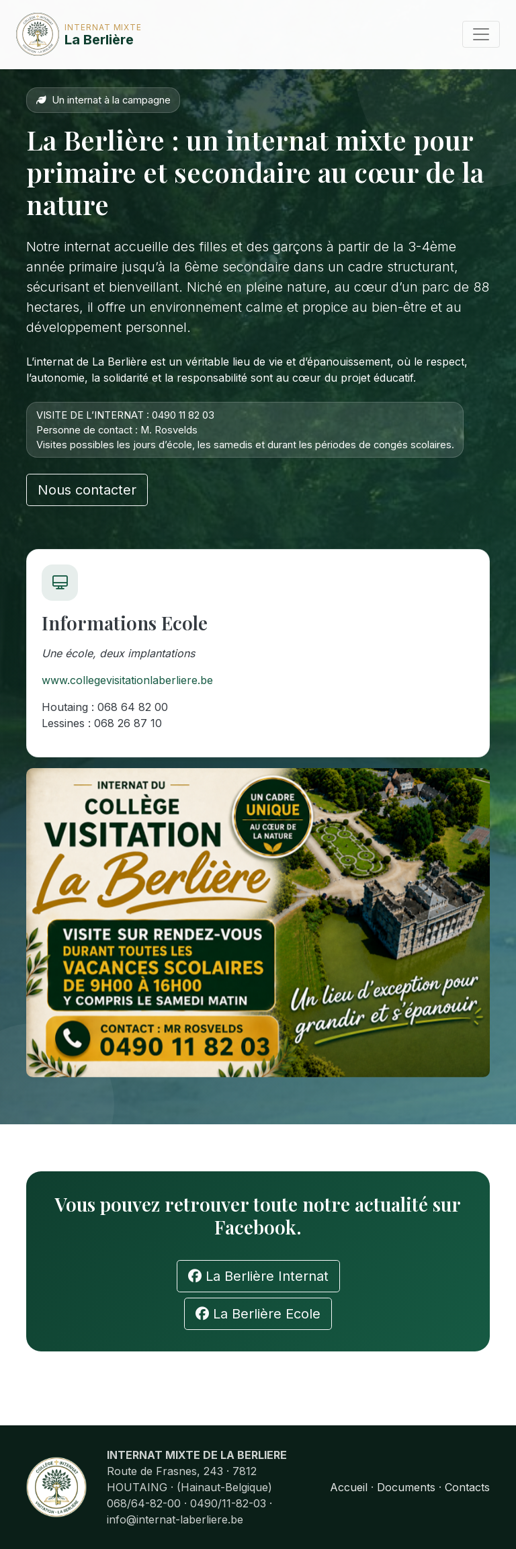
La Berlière (57, 34)
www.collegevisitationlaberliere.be (127, 680)
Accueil (349, 1487)
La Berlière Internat (258, 1276)
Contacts (467, 1487)
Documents (406, 1487)
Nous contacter (87, 490)
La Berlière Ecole (258, 1314)
